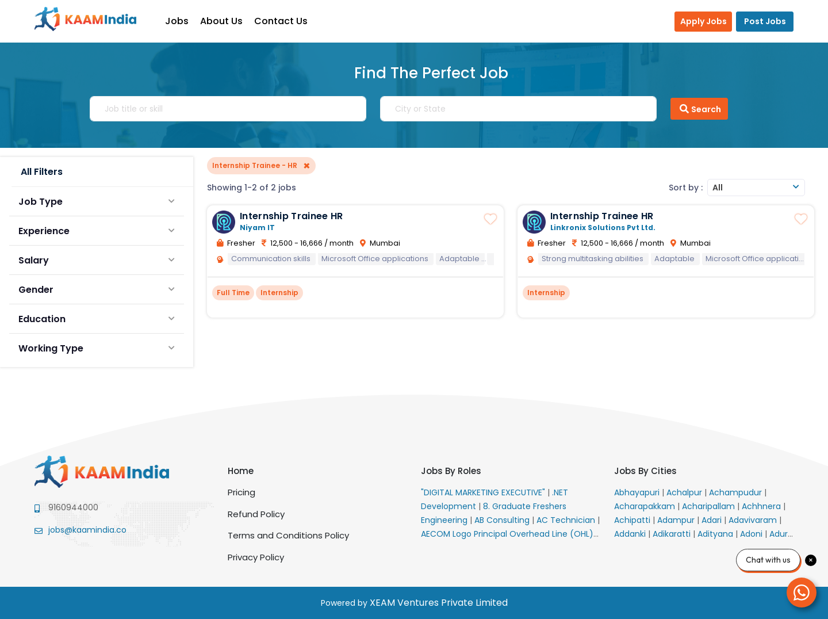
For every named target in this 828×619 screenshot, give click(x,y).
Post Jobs (765, 21)
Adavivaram (754, 520)
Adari (713, 520)
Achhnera (762, 506)
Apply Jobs (703, 21)
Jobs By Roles (451, 471)
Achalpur (685, 492)
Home (241, 471)
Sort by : (686, 187)
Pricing (241, 492)
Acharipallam (709, 506)
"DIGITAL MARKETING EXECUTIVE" (484, 492)
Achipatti (633, 520)
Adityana (716, 534)
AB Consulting (503, 520)
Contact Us (282, 21)
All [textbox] (717, 187)
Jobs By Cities (645, 471)
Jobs (178, 21)
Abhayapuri (638, 492)
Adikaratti (673, 534)
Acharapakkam (645, 506)
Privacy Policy (256, 557)
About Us (223, 21)
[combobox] (756, 187)
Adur (779, 534)
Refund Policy (256, 514)
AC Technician (566, 520)
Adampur (677, 520)
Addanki (631, 534)
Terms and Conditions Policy (288, 535)
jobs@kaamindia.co (87, 530)
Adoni (752, 534)
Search (699, 109)
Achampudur (736, 492)
